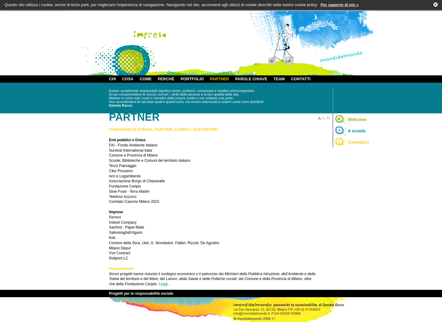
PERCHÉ (166, 79)
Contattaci (352, 142)
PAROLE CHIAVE (251, 79)
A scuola (350, 130)
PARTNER (219, 79)
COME (146, 79)
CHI (112, 79)
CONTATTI (301, 79)
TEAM (279, 79)
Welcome (350, 119)
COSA (128, 79)
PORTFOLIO (192, 79)
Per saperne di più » (339, 4)
